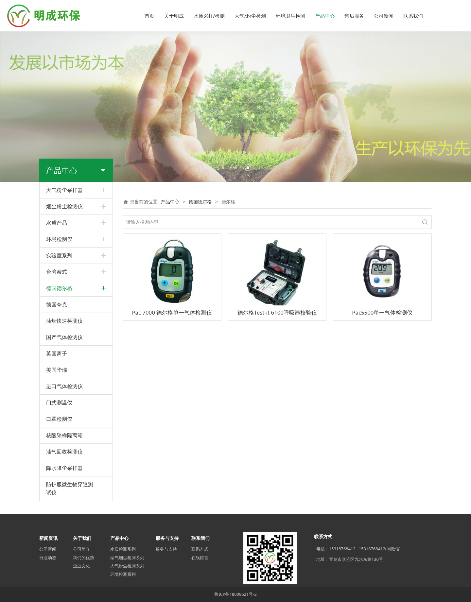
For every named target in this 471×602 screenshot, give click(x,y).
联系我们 (413, 15)
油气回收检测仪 (64, 451)
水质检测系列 (123, 549)
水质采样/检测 (209, 15)
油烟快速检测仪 (64, 320)
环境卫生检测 (290, 15)
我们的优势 (83, 557)
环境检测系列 (123, 574)
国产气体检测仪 (64, 337)
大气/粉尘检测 (250, 15)
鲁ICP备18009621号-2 (235, 594)
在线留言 (199, 557)
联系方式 (199, 549)
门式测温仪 (59, 402)
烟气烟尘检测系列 (127, 557)
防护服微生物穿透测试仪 (69, 488)
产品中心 (325, 15)
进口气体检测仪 (64, 386)
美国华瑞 (56, 369)
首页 (149, 15)
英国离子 (56, 353)
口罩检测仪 (59, 418)
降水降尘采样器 (64, 468)
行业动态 (47, 557)
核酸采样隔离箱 (64, 435)
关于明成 (174, 15)
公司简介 (81, 549)
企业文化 (81, 566)
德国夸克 (56, 304)
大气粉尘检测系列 (127, 566)
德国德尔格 (200, 201)
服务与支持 (166, 549)
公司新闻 (383, 15)
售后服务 (354, 15)
